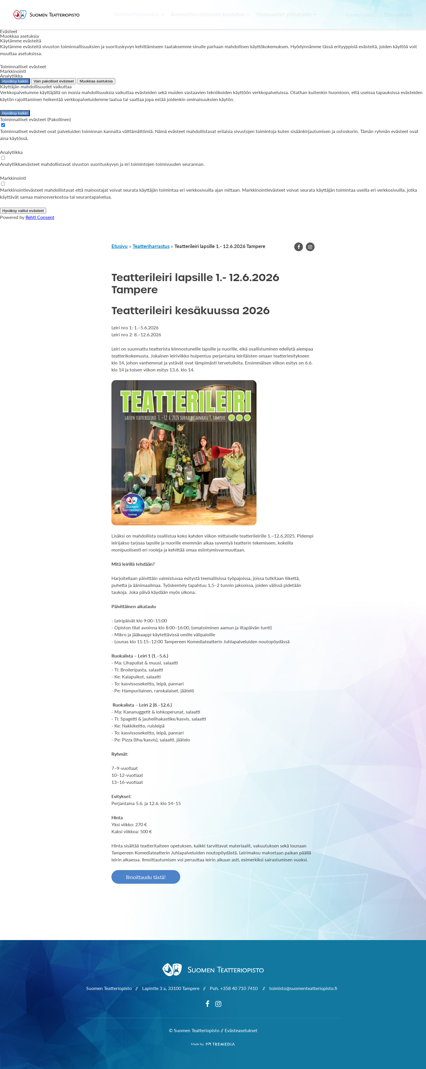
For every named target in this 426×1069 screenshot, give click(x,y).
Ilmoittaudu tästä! (146, 877)
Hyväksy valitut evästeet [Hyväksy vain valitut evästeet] (23, 211)
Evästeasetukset (241, 1030)
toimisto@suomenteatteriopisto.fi (303, 988)
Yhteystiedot (398, 14)
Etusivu (119, 245)
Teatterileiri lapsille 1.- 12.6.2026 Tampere (219, 245)
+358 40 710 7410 (239, 988)
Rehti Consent (40, 217)
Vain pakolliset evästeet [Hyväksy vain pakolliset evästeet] (53, 81)
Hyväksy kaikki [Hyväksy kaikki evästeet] (15, 81)
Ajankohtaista (360, 14)
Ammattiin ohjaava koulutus (208, 14)
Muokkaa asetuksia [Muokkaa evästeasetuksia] (96, 81)
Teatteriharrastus (136, 14)
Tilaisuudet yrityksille (284, 14)
